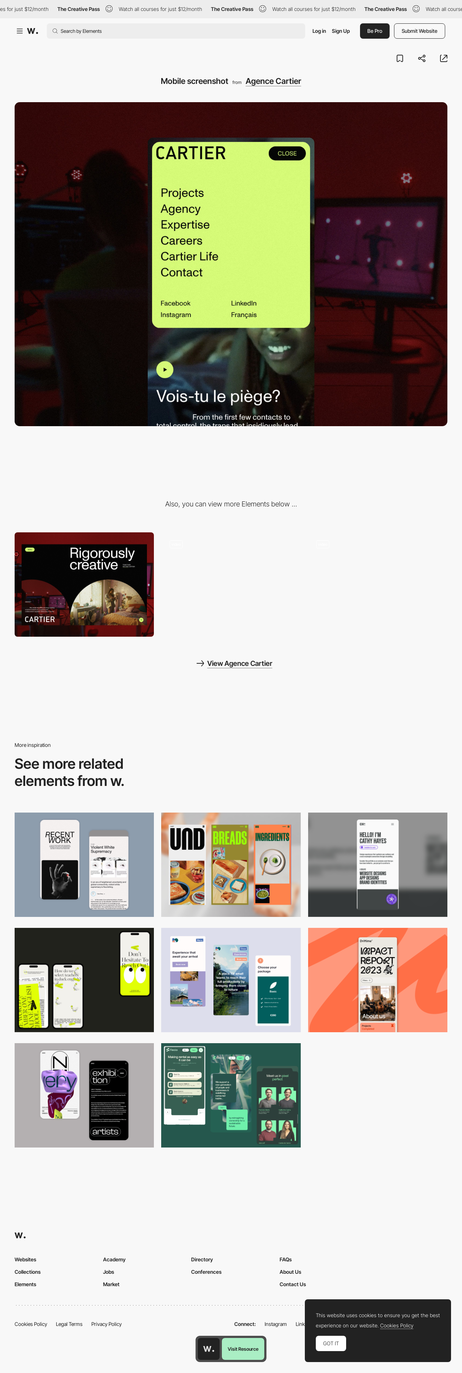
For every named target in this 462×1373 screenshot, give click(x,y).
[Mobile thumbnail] (230, 980)
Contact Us (293, 1284)
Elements (25, 1284)
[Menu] (377, 584)
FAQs (286, 1259)
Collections (28, 1272)
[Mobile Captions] (230, 1095)
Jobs (108, 1272)
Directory (202, 1259)
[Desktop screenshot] (84, 584)
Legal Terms (69, 1324)
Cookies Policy (31, 1324)
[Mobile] (230, 865)
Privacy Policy (106, 1324)
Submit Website (420, 31)
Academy (114, 1259)
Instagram (276, 1324)
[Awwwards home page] (209, 1349)
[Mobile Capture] (84, 865)
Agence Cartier (273, 81)
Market (111, 1284)
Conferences (206, 1272)
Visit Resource (243, 1349)
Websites (25, 1259)
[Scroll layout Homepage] (230, 584)
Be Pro (374, 31)
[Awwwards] (32, 31)
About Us (290, 1272)
